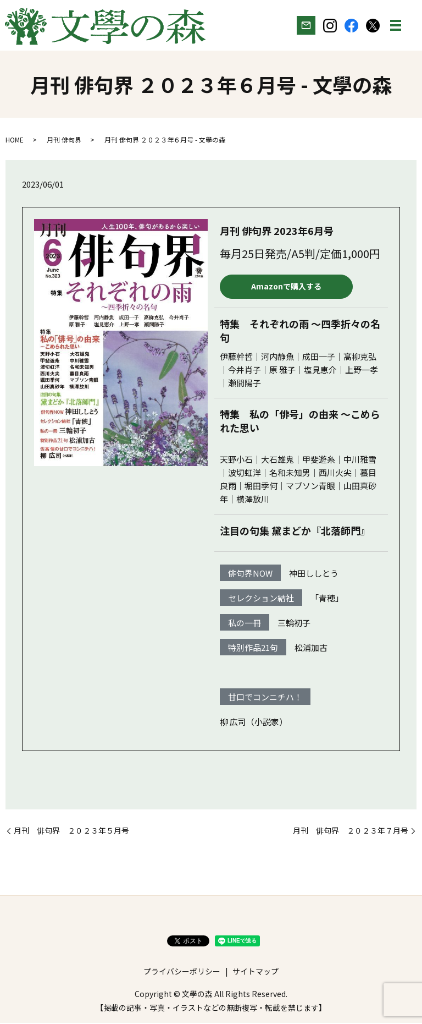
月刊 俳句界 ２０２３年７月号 (350, 832)
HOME (14, 140)
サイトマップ (255, 972)
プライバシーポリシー (181, 972)
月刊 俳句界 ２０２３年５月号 (71, 832)
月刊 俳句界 (64, 140)
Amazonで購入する (286, 287)
